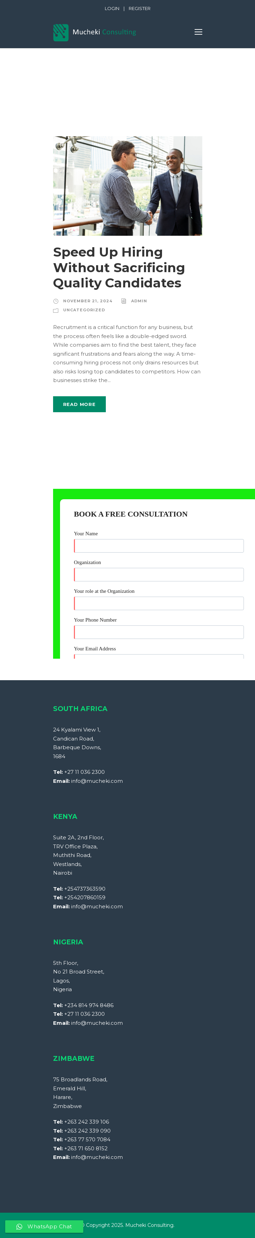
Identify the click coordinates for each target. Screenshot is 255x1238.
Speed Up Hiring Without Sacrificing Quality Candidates (119, 267)
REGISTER (140, 8)
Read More (79, 404)
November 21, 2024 (87, 300)
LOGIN (112, 8)
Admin (139, 300)
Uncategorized (84, 310)
